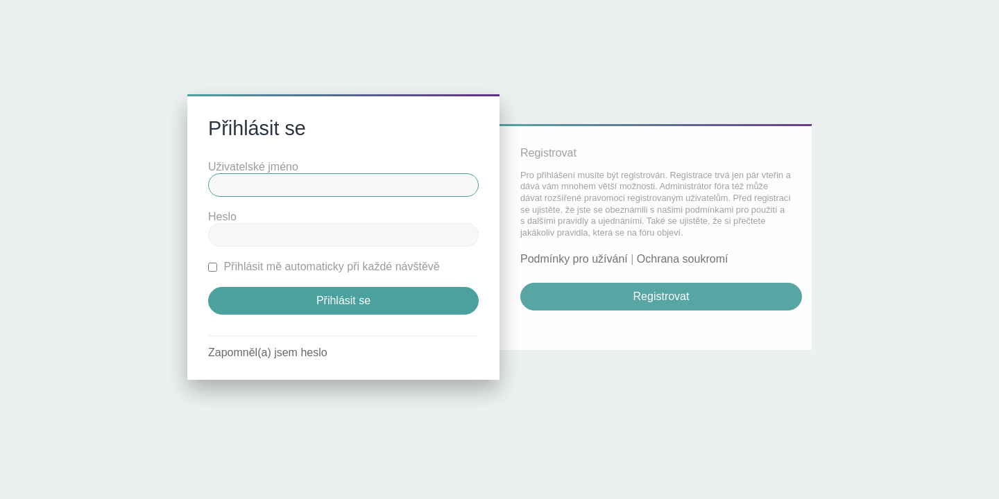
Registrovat (661, 296)
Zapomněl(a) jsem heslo (267, 352)
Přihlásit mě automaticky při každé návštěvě (324, 266)
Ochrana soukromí (682, 259)
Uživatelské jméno (253, 167)
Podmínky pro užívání (574, 259)
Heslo (222, 216)
